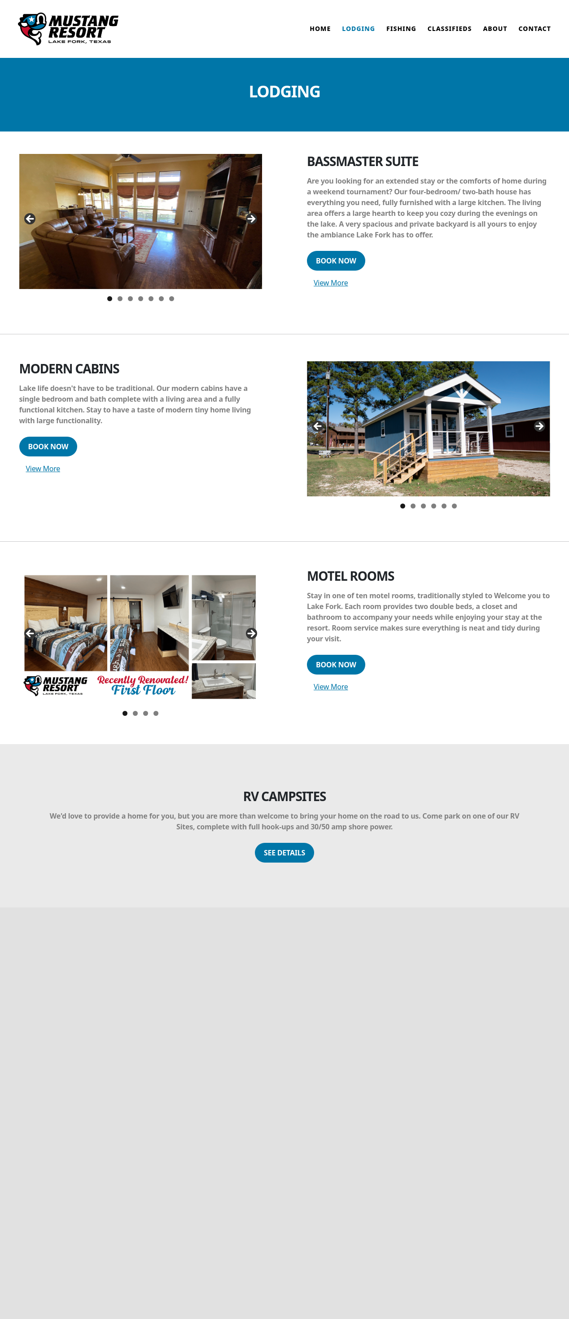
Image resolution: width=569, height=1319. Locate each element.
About (495, 33)
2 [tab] (120, 306)
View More (331, 290)
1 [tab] (109, 306)
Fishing (401, 33)
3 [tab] (130, 306)
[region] (141, 229)
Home (320, 33)
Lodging (358, 33)
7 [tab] (171, 306)
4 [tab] (140, 306)
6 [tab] (161, 306)
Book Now (336, 268)
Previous (30, 227)
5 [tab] (151, 306)
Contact (535, 33)
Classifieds (450, 33)
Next (251, 227)
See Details (284, 860)
